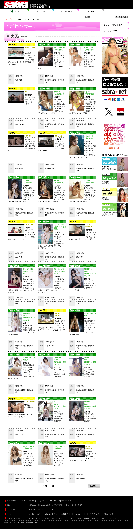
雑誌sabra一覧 (34, 505)
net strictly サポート (36, 514)
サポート (91, 11)
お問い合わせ (109, 514)
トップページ (10, 19)
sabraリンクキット (91, 518)
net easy (56, 501)
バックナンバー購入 (76, 505)
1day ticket (42, 501)
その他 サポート (96, 514)
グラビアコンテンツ (41, 11)
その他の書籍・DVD (59, 505)
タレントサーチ (66, 11)
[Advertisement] (115, 229)
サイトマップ (111, 518)
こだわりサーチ (53, 509)
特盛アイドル (66, 501)
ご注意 (102, 518)
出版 (16, 11)
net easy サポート (82, 514)
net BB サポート (67, 514)
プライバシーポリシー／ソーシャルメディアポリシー (62, 518)
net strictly (32, 501)
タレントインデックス (37, 509)
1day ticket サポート (52, 514)
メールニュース (35, 518)
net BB (49, 501)
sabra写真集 (45, 505)
